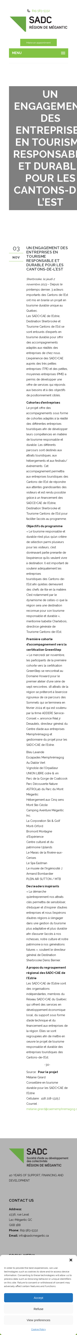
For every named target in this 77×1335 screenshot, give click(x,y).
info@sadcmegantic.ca (34, 1235)
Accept (38, 1297)
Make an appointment (38, 42)
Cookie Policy (38, 1329)
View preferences (38, 1320)
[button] (71, 1260)
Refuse (39, 1309)
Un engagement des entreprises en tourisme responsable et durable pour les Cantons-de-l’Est (47, 258)
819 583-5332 (40, 10)
